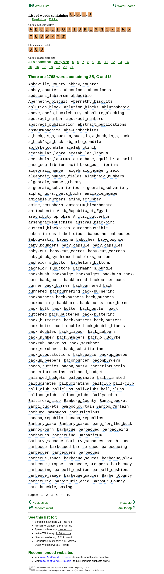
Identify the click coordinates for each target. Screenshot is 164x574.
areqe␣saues (81, 474)
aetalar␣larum (88, 152)
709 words (65, 528)
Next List (127, 501)
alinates (42, 382)
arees (89, 451)
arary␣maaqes (84, 439)
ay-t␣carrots (106, 249)
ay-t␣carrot (67, 249)
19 (58, 65)
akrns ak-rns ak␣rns (92, 301)
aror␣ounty (109, 480)
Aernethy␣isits (91, 100)
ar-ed (118, 439)
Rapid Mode (39, 19)
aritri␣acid (72, 480)
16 (37, 65)
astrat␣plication (51, 123)
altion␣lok (44, 106)
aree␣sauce (44, 457)
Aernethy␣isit (48, 100)
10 (99, 60)
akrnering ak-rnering (82, 290)
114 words (69, 539)
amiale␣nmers (46, 198)
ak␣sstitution (83, 347)
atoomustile (90, 226)
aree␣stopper (46, 462)
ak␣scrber (84, 341)
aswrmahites (81, 129)
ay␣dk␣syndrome (49, 255)
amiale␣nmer (102, 192)
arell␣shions (111, 468)
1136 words (63, 532)
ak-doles (42, 330)
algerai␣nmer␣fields (55, 175)
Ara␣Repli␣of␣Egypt (82, 209)
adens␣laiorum (48, 94)
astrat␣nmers (84, 117)
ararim (90, 434)
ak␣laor (72, 330)
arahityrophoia (49, 215)
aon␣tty (74, 364)
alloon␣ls (74, 393)
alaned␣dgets (46, 376)
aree (37, 445)
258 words (62, 543)
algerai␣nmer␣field (94, 169)
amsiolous (84, 411)
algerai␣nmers (104, 175)
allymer (105, 393)
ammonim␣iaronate (89, 203)
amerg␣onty (80, 399)
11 (106, 60)
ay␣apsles (108, 244)
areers (63, 451)
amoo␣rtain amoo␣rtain (95, 405)
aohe (97, 232)
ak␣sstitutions (49, 353)
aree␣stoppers (88, 462)
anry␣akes (74, 422)
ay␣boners (43, 244)
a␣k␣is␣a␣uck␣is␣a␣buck (99, 134)
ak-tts (39, 324)
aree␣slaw (117, 457)
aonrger (76, 359)
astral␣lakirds (49, 226)
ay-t (37, 249)
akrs (57, 341)
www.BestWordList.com (55, 555)
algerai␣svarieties (53, 186)
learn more (68, 566)
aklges (87, 272)
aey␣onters (44, 88)
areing (39, 468)
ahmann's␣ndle (92, 267)
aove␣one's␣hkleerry (55, 111)
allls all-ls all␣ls (88, 387)
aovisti (41, 238)
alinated (111, 376)
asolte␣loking (104, 111)
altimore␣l (44, 399)
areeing (114, 445)
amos (57, 411)
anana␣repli (45, 416)
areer (38, 451)
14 (127, 60)
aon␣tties (43, 364)
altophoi (116, 106)
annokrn (41, 428)
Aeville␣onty (46, 83)
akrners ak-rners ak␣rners (71, 295)
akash (38, 272)
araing (63, 434)
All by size (61, 60)
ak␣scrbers (44, 347)
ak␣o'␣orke (104, 336)
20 (65, 65)
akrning (41, 301)
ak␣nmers (71, 336)
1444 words (64, 524)
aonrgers (106, 359)
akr (36, 341)
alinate (81, 376)
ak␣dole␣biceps (104, 324)
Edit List (53, 19)
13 (120, 60)
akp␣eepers (44, 359)
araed (89, 428)
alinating (74, 382)
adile (81, 94)
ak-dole (67, 324)
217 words (65, 520)
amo (36, 411)
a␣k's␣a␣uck (45, 140)
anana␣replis (84, 416)
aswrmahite (44, 129)
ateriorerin (107, 364)
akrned (75, 278)
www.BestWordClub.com (55, 559)
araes (38, 434)
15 (30, 65)
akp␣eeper (114, 353)
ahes (85, 238)
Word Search (124, 6)
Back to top (125, 506)
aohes (120, 232)
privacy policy (83, 566)
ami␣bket (113, 399)
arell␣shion (72, 468)
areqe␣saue (44, 474)
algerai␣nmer (46, 169)
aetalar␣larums (49, 157)
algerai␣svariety (105, 186)
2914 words (66, 535)
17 (44, 65)
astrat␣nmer (45, 117)
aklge (62, 272)
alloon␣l (42, 393)
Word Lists (39, 6)
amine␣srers (45, 203)
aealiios (42, 232)
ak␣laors (102, 330)
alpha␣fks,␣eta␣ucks (55, 192)
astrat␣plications (102, 123)
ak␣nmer (41, 336)
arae (66, 428)
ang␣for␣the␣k (112, 422)
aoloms (99, 88)
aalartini (81, 146)
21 (72, 65)
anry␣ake (42, 422)
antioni (41, 209)
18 (51, 65)
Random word (41, 506)
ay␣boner (112, 238)
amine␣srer (85, 198)
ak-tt (38, 307)
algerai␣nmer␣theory (55, 180)
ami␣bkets (43, 405)
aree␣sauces (81, 457)
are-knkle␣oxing (50, 485)
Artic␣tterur (91, 215)
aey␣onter (84, 83)
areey (121, 462)
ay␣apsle (75, 244)
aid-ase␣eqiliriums (94, 163)
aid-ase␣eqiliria (96, 157)
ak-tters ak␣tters (93, 318)
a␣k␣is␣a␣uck (47, 134)
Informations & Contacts (93, 569)
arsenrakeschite (50, 221)
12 (113, 60)
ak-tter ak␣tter (79, 307)
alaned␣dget (85, 370)
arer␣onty (117, 474)
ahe (65, 238)
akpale (84, 353)
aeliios (72, 232)
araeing (115, 428)
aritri (39, 480)
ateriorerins (46, 370)
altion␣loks (81, 106)
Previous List (39, 501)
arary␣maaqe (45, 439)
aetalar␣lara (46, 152)
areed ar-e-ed (74, 445)
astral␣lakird (95, 221)
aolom (74, 88)
